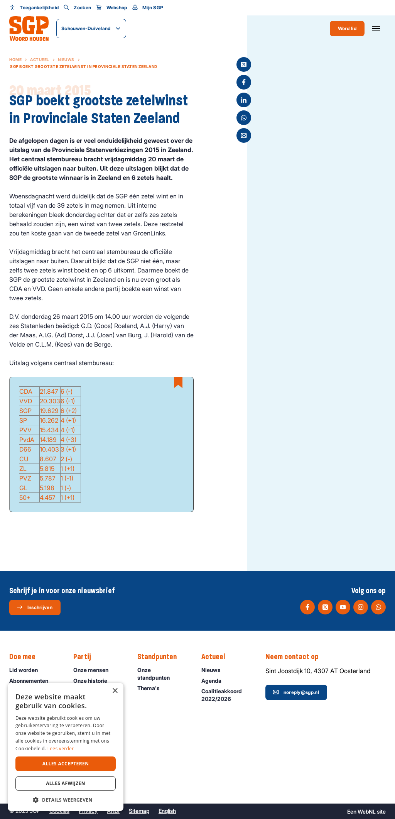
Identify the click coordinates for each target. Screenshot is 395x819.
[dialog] (65, 747)
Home (15, 59)
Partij (86, 657)
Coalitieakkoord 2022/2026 (227, 694)
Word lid (347, 28)
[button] (65, 800)
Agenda (214, 680)
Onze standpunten (163, 673)
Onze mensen (94, 669)
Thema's (152, 688)
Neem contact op (295, 657)
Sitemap (139, 810)
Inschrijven (34, 607)
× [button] (115, 691)
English (167, 810)
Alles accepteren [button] (65, 763)
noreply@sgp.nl (296, 692)
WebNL (367, 811)
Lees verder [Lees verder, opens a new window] (60, 748)
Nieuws (66, 59)
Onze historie (93, 680)
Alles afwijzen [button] (65, 783)
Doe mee (26, 657)
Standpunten (160, 657)
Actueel (39, 59)
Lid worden (27, 669)
